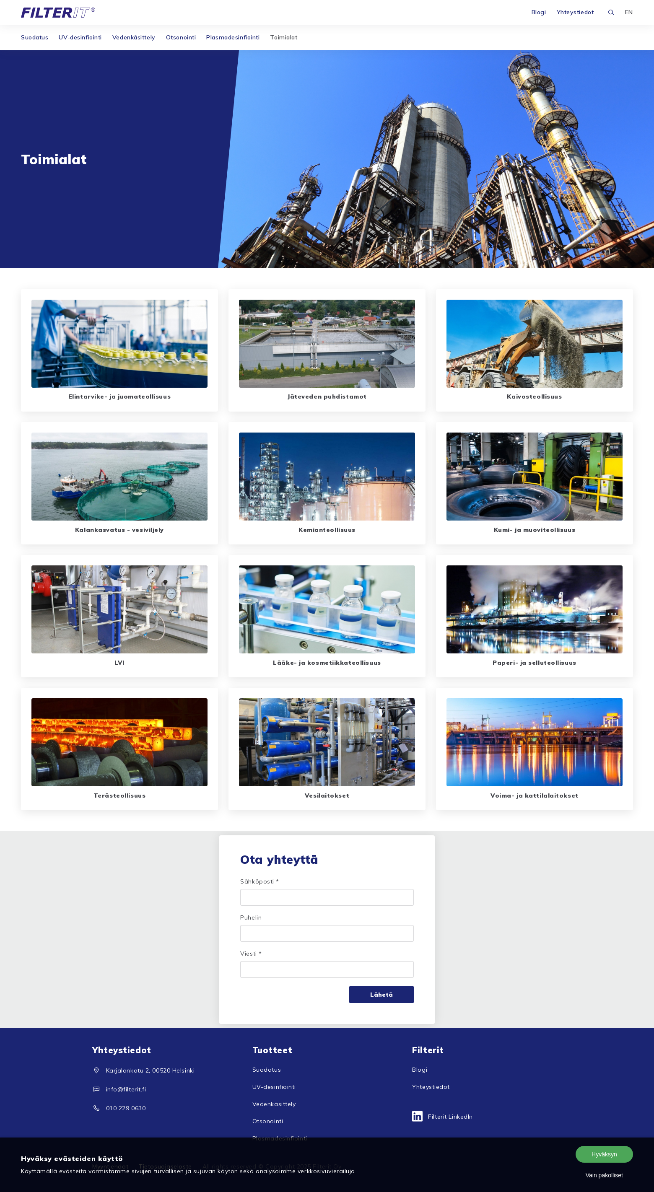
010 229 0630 (126, 1108)
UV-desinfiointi (80, 37)
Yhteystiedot (575, 12)
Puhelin (251, 917)
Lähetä (381, 994)
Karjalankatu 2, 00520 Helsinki (150, 1070)
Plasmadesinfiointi (233, 37)
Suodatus (34, 37)
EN (629, 12)
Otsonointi (181, 37)
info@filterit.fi (126, 1089)
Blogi (539, 12)
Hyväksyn (604, 1154)
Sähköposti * (259, 881)
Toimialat (283, 37)
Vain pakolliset (604, 1175)
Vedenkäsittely (134, 37)
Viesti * (251, 953)
